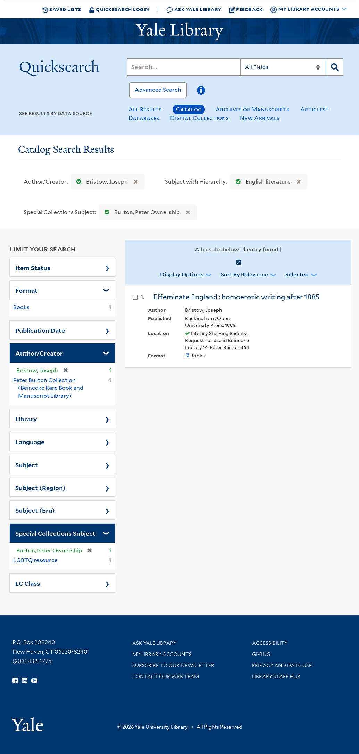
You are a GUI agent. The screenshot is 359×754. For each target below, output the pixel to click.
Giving (261, 654)
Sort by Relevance (244, 274)
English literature (262, 181)
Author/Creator (39, 353)
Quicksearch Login (119, 9)
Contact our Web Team (165, 676)
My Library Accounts (162, 654)
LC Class (27, 583)
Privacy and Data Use (282, 665)
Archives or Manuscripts (252, 109)
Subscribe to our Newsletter (173, 665)
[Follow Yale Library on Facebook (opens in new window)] (15, 681)
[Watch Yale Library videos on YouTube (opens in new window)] (34, 681)
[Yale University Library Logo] (179, 31)
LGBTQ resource (35, 560)
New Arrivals (260, 118)
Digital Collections (199, 118)
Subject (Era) (35, 510)
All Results (145, 109)
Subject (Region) (40, 487)
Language (29, 441)
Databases (143, 118)
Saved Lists (61, 9)
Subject (26, 464)
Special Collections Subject (55, 533)
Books (21, 307)
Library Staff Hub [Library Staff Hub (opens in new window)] (276, 676)
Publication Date (40, 330)
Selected (297, 274)
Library (26, 418)
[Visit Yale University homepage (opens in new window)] (27, 722)
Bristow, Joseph (100, 181)
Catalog (188, 109)
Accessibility (269, 643)
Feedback (246, 9)
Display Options (181, 274)
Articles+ (314, 109)
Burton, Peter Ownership (140, 212)
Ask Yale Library (194, 9)
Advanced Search (158, 90)
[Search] (184, 67)
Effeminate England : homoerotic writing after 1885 (236, 297)
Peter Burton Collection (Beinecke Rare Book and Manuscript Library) (48, 388)
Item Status (32, 267)
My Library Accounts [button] (305, 9)
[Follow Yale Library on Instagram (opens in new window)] (24, 681)
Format (26, 290)
